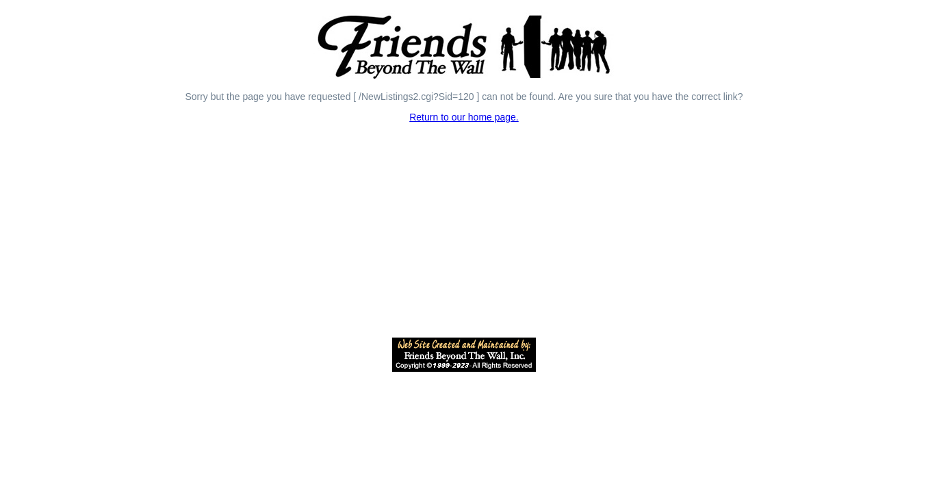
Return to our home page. (464, 117)
